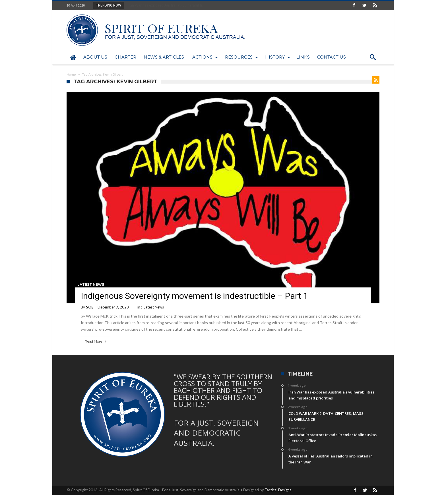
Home (71, 74)
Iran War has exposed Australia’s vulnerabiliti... (165, 5)
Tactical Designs (278, 490)
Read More (96, 341)
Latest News (90, 284)
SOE (89, 307)
